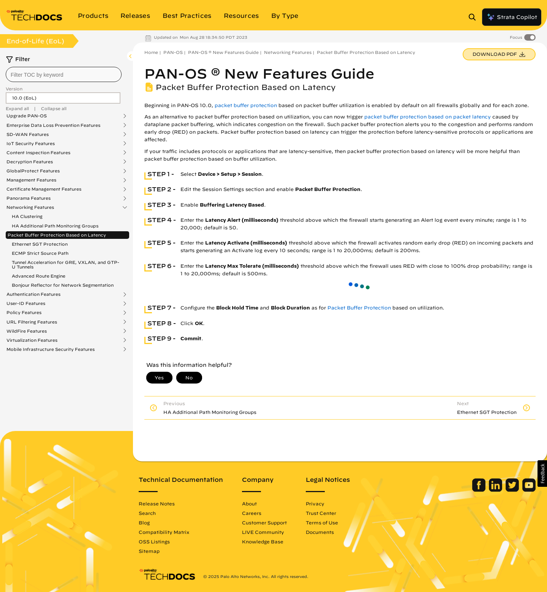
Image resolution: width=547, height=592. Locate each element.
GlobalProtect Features (33, 171)
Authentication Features (33, 294)
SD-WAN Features (27, 134)
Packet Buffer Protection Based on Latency (57, 234)
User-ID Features (25, 303)
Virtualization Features (31, 340)
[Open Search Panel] (474, 17)
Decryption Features (29, 161)
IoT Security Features (30, 143)
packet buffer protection (246, 105)
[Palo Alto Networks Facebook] (479, 490)
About (249, 503)
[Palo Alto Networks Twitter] (513, 490)
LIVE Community (263, 532)
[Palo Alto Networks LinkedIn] (496, 490)
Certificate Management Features (43, 189)
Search (147, 513)
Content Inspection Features (38, 152)
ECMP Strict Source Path (40, 253)
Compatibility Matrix (164, 532)
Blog (144, 522)
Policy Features (23, 312)
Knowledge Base (262, 541)
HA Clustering (27, 216)
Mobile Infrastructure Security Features (50, 349)
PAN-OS (173, 52)
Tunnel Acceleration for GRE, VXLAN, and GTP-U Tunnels (65, 264)
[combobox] (64, 74)
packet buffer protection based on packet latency (427, 117)
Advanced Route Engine (38, 275)
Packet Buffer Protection (359, 308)
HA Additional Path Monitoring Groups (55, 225)
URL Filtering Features (31, 322)
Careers (251, 513)
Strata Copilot (511, 17)
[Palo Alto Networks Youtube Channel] (529, 490)
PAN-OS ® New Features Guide (223, 52)
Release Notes (157, 503)
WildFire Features (26, 331)
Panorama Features (28, 198)
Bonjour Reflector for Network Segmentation (63, 285)
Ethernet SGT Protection (40, 244)
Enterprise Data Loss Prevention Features (53, 125)
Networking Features (30, 207)
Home (151, 52)
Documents (320, 532)
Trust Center (321, 513)
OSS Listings (154, 541)
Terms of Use (322, 522)
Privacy (315, 503)
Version (14, 88)
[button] (542, 473)
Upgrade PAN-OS (26, 116)
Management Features (31, 180)
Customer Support (264, 522)
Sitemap (149, 551)
